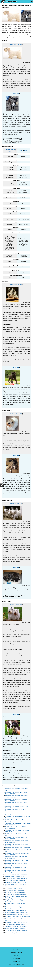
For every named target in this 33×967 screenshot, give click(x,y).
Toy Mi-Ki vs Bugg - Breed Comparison (15, 932)
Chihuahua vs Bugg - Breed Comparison (16, 874)
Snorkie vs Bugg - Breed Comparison (15, 928)
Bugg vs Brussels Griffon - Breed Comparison (17, 916)
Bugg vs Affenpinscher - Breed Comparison (16, 914)
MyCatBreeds (16, 961)
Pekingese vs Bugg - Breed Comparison (16, 882)
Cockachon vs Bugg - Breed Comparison (16, 922)
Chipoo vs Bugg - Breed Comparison (15, 892)
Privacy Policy (16, 949)
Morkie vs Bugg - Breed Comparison (15, 876)
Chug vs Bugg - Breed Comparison (14, 890)
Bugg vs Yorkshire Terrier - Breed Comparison (17, 912)
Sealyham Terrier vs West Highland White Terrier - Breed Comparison (16, 796)
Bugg (14, 93)
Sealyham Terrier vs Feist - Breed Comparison (17, 847)
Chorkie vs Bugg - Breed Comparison (15, 880)
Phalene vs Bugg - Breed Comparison (15, 910)
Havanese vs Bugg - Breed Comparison (16, 878)
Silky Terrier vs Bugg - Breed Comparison (16, 926)
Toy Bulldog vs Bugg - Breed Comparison (16, 930)
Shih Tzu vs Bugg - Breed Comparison (15, 924)
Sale (21, 44)
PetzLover (16, 955)
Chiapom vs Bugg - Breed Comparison (15, 894)
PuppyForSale (16, 958)
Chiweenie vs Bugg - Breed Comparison (16, 888)
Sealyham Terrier (14, 44)
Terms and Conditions (16, 952)
